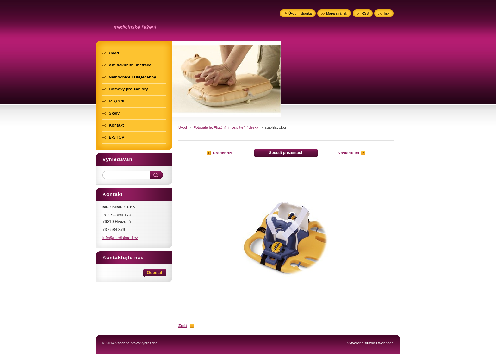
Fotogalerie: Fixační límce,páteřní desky (226, 127)
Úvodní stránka (300, 13)
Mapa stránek (336, 13)
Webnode (386, 343)
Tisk (386, 13)
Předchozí (222, 153)
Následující (348, 153)
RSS (365, 13)
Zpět (182, 325)
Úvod (182, 127)
